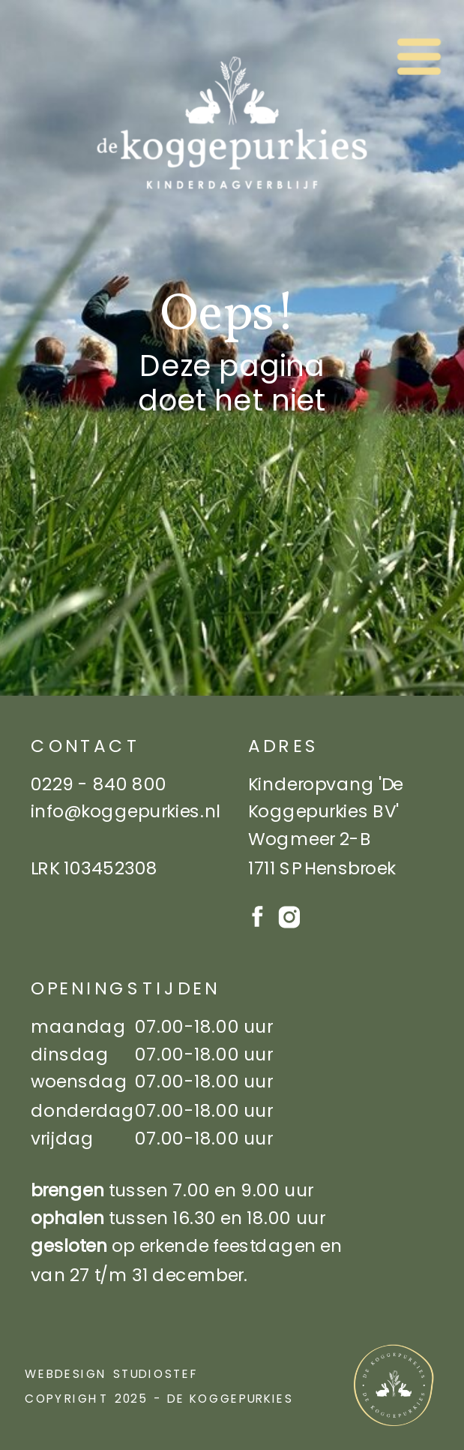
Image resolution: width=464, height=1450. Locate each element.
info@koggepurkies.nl (125, 811)
